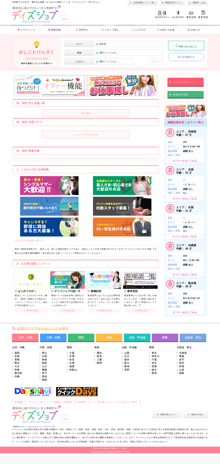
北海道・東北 (193, 337)
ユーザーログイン (181, 82)
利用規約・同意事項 (62, 402)
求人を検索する (186, 57)
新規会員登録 (179, 94)
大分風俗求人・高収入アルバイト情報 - (36, 14)
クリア (155, 61)
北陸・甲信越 (137, 337)
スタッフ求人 (110, 29)
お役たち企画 (166, 29)
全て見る (86, 113)
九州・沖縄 (25, 337)
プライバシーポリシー (37, 402)
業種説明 (191, 15)
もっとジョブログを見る (86, 134)
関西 (81, 337)
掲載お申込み (196, 414)
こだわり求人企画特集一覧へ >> (28, 240)
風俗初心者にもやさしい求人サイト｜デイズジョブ (36, 414)
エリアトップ (26, 29)
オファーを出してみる (185, 160)
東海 (109, 337)
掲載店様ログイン (172, 2)
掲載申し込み (197, 2)
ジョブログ (138, 29)
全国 (65, 419)
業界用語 (203, 14)
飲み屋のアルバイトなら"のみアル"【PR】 (118, 402)
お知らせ (194, 29)
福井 (65, 19)
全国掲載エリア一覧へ (143, 2)
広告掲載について (84, 402)
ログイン (162, 14)
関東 (165, 337)
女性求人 (82, 29)
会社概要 (18, 402)
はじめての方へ (178, 14)
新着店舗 (54, 29)
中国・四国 (53, 337)
